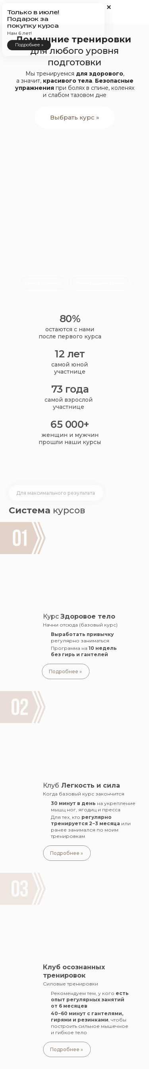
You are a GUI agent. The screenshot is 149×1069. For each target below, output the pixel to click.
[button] (135, 61)
